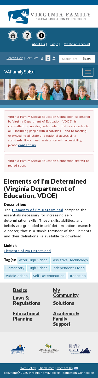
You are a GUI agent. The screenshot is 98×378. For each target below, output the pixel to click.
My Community (66, 292)
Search (88, 58)
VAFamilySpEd (19, 72)
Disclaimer (46, 368)
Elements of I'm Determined (37, 210)
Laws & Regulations (26, 300)
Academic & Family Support (66, 319)
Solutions (63, 303)
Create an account (77, 44)
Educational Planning (26, 316)
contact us (27, 145)
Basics (20, 290)
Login (54, 44)
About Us (38, 44)
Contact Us (65, 368)
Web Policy (28, 368)
